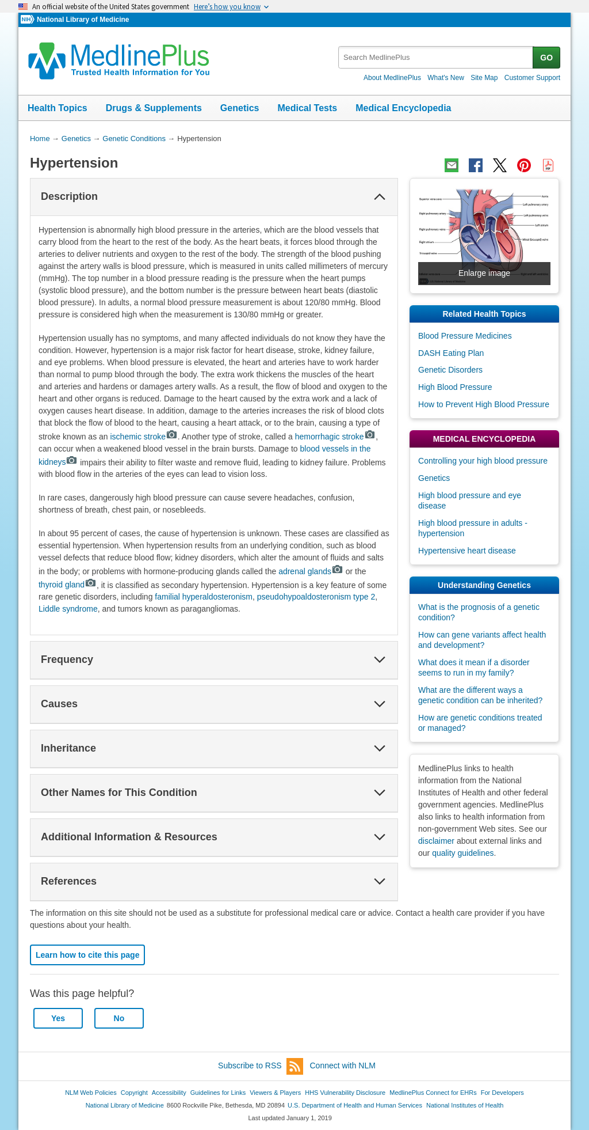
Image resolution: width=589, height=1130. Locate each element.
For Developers (502, 1092)
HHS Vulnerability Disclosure (345, 1092)
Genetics (239, 108)
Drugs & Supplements (154, 108)
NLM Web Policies (91, 1092)
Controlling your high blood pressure (483, 460)
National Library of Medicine (83, 20)
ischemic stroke (144, 436)
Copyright (134, 1092)
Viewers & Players (275, 1092)
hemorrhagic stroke (335, 436)
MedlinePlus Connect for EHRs (432, 1092)
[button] (379, 197)
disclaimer (436, 840)
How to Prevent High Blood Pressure (483, 404)
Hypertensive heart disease (467, 550)
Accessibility (169, 1092)
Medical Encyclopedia (403, 108)
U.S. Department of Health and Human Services (355, 1105)
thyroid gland (68, 584)
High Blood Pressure (455, 387)
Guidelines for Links (218, 1092)
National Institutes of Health (464, 1105)
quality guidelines (463, 853)
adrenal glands (310, 571)
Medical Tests (307, 108)
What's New (445, 78)
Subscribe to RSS (260, 1066)
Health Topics (57, 108)
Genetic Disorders (450, 369)
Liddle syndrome (68, 608)
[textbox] (436, 57)
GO (546, 57)
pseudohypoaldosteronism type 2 (316, 596)
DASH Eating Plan (451, 353)
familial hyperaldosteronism (204, 596)
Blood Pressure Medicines (465, 335)
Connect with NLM (343, 1065)
